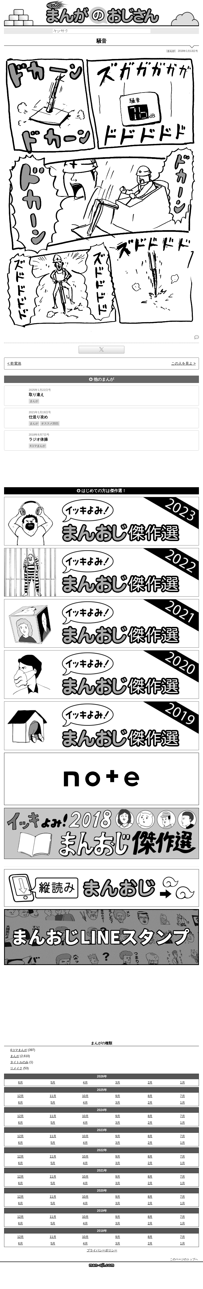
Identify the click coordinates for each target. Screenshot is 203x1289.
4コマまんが (18, 1050)
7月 (182, 1096)
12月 (20, 1096)
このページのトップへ (184, 1259)
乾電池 (15, 363)
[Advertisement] (101, 468)
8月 (150, 1096)
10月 (85, 1096)
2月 (150, 1082)
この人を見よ (182, 363)
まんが (14, 1056)
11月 (53, 1096)
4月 (85, 1082)
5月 (53, 1082)
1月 (182, 1082)
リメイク (16, 1068)
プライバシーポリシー (102, 1250)
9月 (117, 1096)
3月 (117, 1082)
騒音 (101, 41)
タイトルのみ (19, 1062)
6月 (20, 1082)
